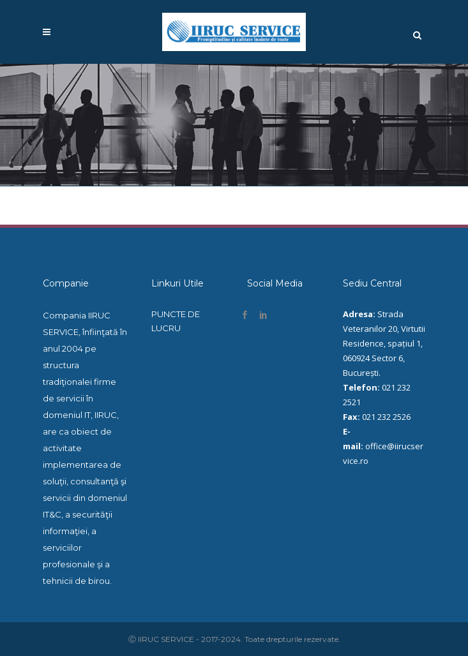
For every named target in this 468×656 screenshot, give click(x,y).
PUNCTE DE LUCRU (175, 321)
